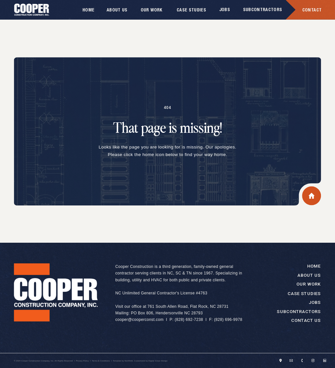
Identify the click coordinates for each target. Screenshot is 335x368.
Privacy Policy (82, 361)
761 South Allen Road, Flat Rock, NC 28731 (188, 306)
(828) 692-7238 (189, 320)
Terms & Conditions (101, 361)
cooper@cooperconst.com (139, 320)
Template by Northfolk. (123, 361)
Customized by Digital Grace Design (151, 361)
